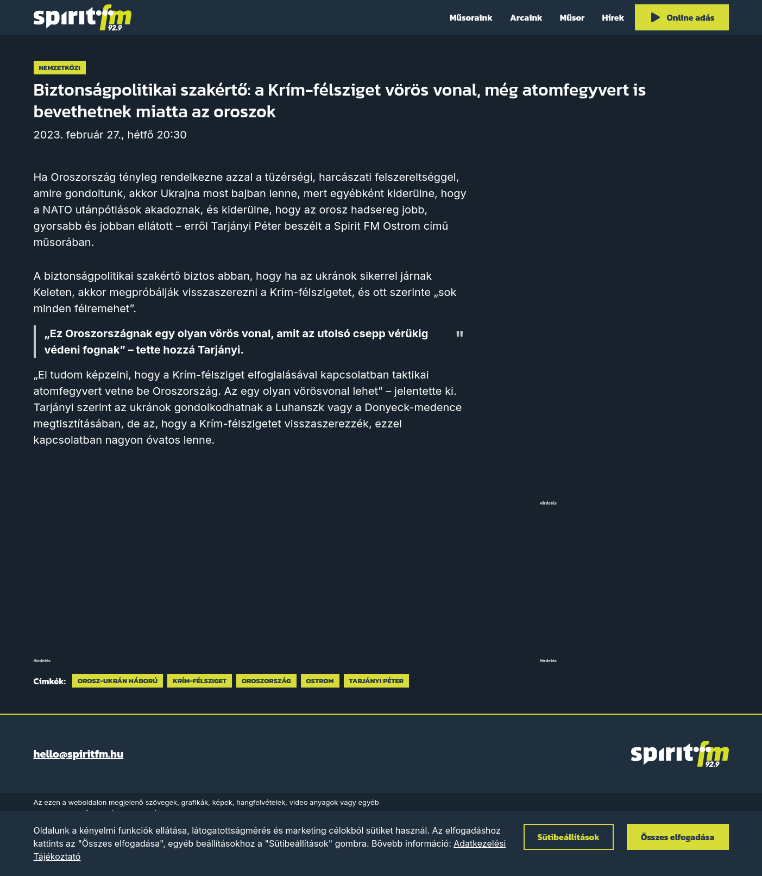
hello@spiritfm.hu (79, 753)
